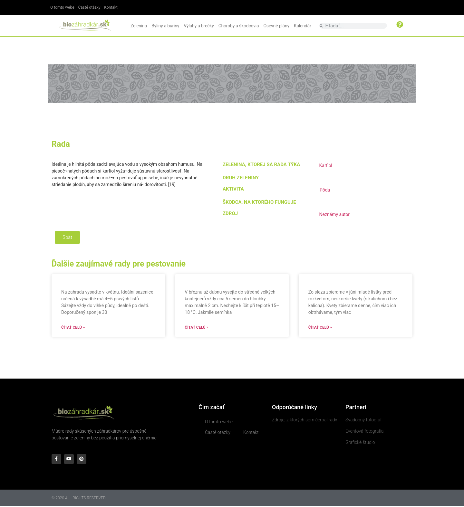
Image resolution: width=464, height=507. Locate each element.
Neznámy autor (334, 214)
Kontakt (110, 7)
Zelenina (138, 25)
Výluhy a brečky (199, 25)
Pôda (325, 189)
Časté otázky (89, 7)
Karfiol (325, 165)
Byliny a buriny (165, 25)
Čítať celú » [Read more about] (73, 327)
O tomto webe (62, 7)
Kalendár (302, 25)
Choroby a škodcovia (238, 25)
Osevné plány (276, 25)
